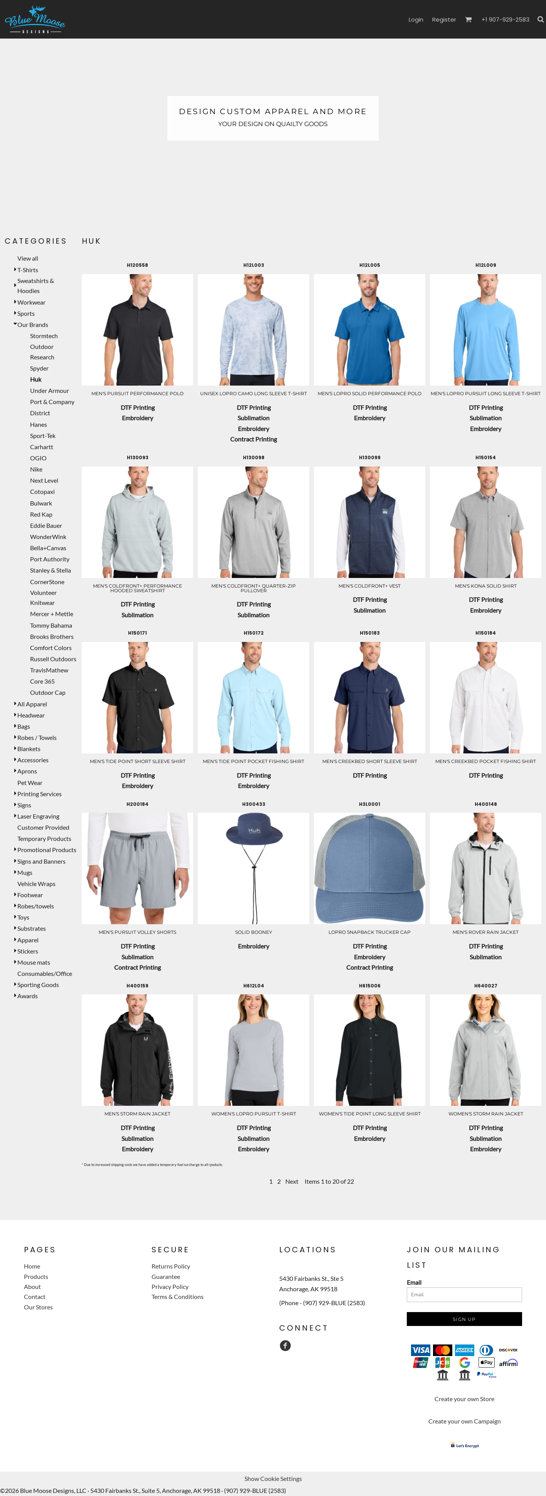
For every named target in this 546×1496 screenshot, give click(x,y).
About (32, 1286)
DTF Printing (138, 407)
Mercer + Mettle (51, 613)
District (40, 412)
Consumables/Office (44, 973)
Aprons (27, 771)
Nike (36, 469)
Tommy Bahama (51, 625)
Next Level (44, 480)
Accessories (33, 759)
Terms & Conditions (178, 1296)
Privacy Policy (170, 1286)
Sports (26, 313)
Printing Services (39, 793)
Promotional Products (46, 849)
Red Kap (41, 514)
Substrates (31, 928)
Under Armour (49, 390)
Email (414, 1282)
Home (32, 1266)
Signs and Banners (41, 861)
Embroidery (137, 417)
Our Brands (32, 324)
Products (36, 1276)
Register (444, 19)
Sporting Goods (38, 984)
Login (416, 19)
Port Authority (49, 559)
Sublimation (254, 417)
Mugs (24, 872)
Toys (23, 917)
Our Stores (38, 1307)
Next (291, 1181)
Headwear (31, 715)
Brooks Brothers (52, 636)
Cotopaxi (42, 491)
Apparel (28, 939)
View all (27, 258)
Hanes (38, 424)
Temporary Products (44, 838)
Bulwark (41, 503)
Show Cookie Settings (273, 1478)
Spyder (39, 368)
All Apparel (32, 704)
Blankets (28, 748)
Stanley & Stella (50, 570)
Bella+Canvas (48, 547)
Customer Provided (43, 827)
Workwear (31, 302)
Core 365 (42, 681)
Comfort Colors (51, 647)
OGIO (38, 458)
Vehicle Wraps (36, 883)
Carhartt (41, 446)
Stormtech (44, 335)
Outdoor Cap (48, 692)
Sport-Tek (43, 435)
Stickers (27, 951)
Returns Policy (171, 1266)
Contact (35, 1296)
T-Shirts (27, 269)
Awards (27, 995)
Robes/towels (35, 906)
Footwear (30, 894)
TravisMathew (49, 670)
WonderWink (48, 536)
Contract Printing (253, 439)
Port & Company (52, 401)
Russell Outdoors (53, 658)
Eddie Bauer (46, 525)
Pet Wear (29, 782)
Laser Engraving (38, 816)
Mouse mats (33, 962)
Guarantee (166, 1276)
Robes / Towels (37, 737)
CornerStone (47, 581)
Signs (24, 805)
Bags (23, 726)
